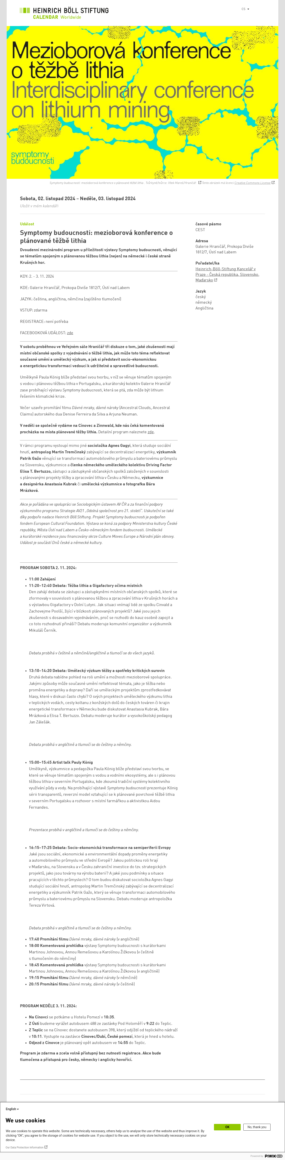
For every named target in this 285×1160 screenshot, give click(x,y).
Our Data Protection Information (24, 1147)
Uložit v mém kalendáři (39, 206)
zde (70, 333)
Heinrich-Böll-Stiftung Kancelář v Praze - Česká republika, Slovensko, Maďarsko (227, 274)
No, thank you (257, 1127)
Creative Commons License (252, 183)
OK (227, 1127)
